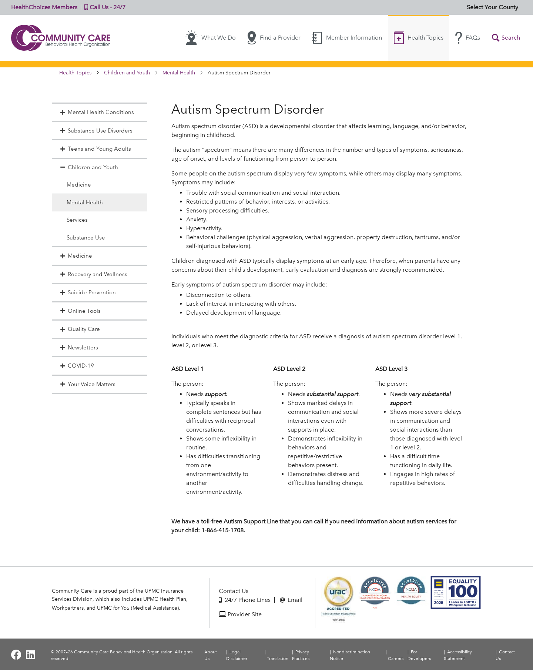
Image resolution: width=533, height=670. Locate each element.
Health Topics (418, 37)
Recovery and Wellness (93, 274)
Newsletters (78, 347)
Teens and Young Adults (95, 148)
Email (291, 599)
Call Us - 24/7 (103, 7)
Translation (277, 658)
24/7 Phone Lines (245, 599)
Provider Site (240, 614)
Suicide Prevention (87, 292)
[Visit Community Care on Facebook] (16, 655)
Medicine (79, 184)
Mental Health (178, 73)
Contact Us (233, 590)
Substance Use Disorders (96, 130)
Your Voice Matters (87, 384)
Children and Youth (127, 73)
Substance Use (86, 237)
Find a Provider (274, 37)
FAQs (467, 38)
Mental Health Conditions (96, 112)
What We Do (210, 37)
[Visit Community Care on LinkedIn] (30, 655)
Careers (395, 658)
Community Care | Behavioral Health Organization (61, 38)
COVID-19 (76, 365)
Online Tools (80, 311)
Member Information (347, 38)
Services (77, 220)
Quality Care (79, 329)
